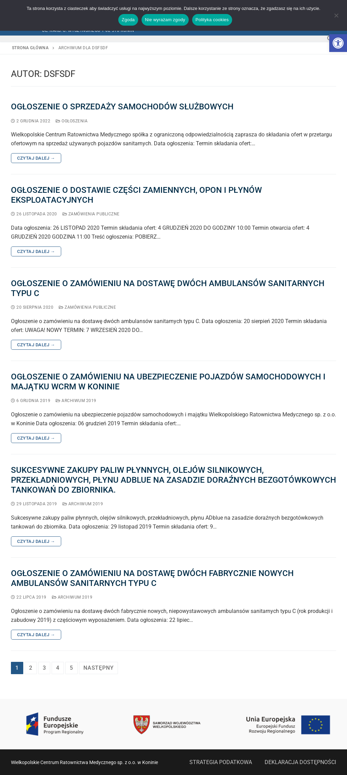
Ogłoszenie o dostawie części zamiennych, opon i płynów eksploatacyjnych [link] (136, 195)
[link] (338, 43)
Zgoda (128, 19)
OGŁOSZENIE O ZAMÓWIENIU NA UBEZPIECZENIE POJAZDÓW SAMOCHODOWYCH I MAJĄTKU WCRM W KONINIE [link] (168, 381)
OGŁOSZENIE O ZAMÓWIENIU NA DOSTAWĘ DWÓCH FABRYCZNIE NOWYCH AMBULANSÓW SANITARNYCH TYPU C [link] (152, 578)
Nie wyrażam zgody (165, 19)
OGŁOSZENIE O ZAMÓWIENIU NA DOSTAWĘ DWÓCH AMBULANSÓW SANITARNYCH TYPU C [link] (167, 288)
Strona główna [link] (30, 47)
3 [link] (44, 668)
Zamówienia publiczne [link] (91, 214)
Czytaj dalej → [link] (36, 158)
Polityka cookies (212, 19)
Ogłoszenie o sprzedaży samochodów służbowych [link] (122, 106)
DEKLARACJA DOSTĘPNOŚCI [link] (300, 762)
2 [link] (30, 668)
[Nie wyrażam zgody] (336, 18)
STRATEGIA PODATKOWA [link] (220, 762)
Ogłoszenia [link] (72, 121)
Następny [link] (98, 668)
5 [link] (71, 668)
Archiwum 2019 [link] (76, 400)
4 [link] (57, 668)
